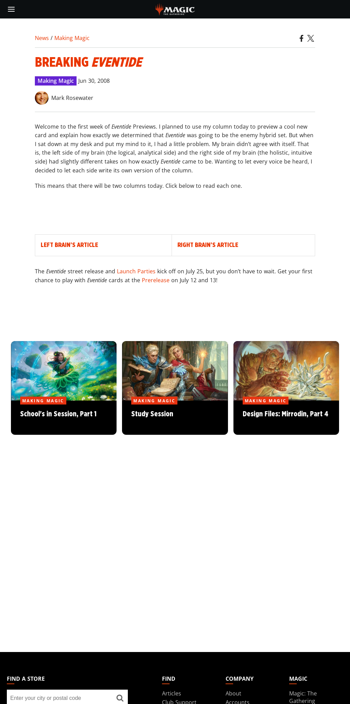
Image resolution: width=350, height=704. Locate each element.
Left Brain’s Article (69, 245)
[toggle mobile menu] (11, 9)
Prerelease (156, 280)
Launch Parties (136, 271)
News (42, 38)
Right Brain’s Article (207, 245)
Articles (171, 693)
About (233, 693)
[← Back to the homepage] (175, 8)
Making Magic (72, 38)
